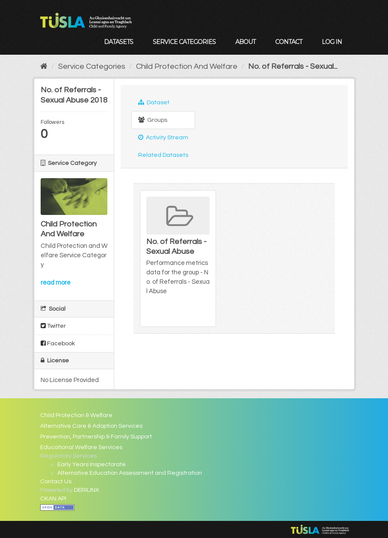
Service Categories (184, 42)
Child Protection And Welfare (186, 66)
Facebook (58, 343)
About (245, 42)
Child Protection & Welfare (76, 415)
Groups (152, 120)
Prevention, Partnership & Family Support (96, 437)
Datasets (118, 42)
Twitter (53, 326)
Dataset (153, 102)
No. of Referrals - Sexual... (293, 66)
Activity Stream (163, 137)
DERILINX (86, 490)
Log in (332, 42)
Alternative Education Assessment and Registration (129, 473)
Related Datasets (163, 155)
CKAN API (53, 499)
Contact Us (55, 482)
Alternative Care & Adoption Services (91, 426)
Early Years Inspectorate (91, 464)
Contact (288, 42)
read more (56, 282)
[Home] (43, 66)
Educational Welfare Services (81, 447)
